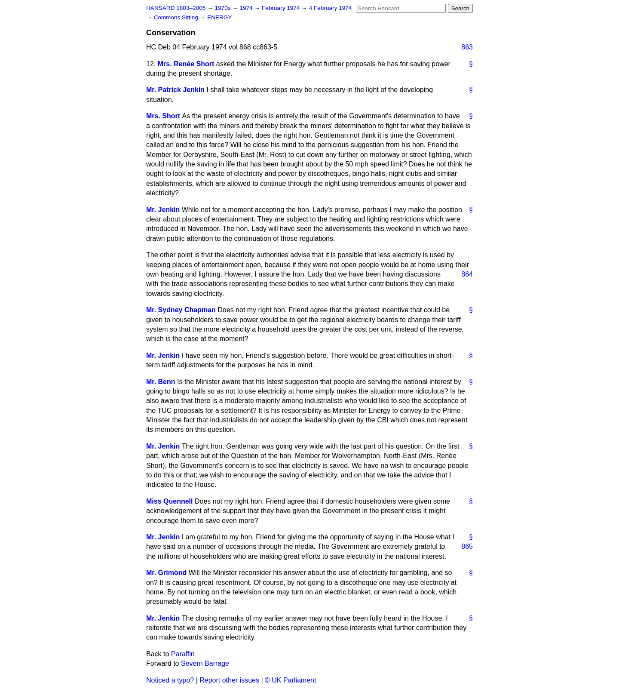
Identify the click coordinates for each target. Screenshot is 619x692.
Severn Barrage (205, 663)
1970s (223, 8)
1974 (247, 8)
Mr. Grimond (166, 572)
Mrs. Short (163, 116)
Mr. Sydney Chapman (181, 310)
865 (467, 546)
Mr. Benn (160, 381)
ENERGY (219, 17)
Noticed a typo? (170, 680)
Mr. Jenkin (163, 209)
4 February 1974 (330, 8)
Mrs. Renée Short (186, 64)
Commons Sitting (176, 17)
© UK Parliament (290, 680)
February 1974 (281, 8)
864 (467, 274)
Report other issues (229, 680)
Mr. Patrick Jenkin (175, 89)
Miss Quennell (169, 501)
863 (467, 47)
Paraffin (183, 654)
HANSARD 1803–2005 (175, 8)
